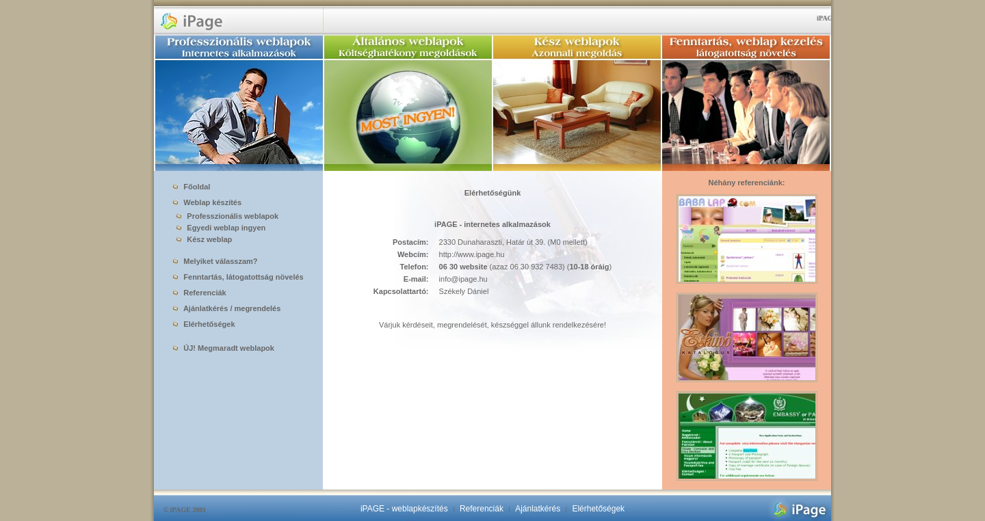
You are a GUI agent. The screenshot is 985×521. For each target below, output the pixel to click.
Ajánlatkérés (537, 508)
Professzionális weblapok (224, 216)
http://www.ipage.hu (472, 254)
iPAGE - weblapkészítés (404, 508)
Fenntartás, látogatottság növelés (238, 277)
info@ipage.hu (463, 279)
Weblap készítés (207, 202)
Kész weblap (201, 239)
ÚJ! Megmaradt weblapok (223, 348)
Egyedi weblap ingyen (218, 228)
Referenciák (199, 293)
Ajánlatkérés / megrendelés (226, 308)
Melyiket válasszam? (215, 261)
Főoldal (191, 187)
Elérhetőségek (204, 324)
